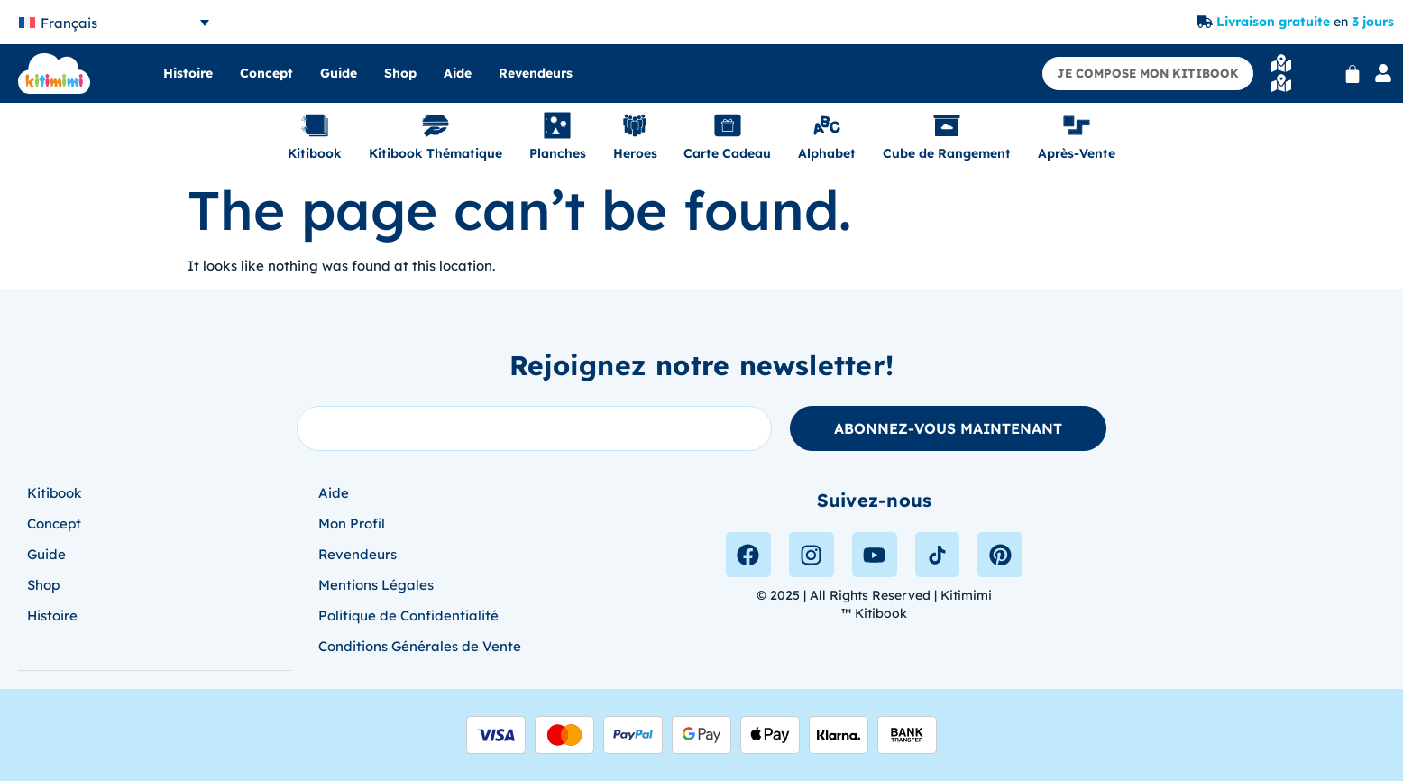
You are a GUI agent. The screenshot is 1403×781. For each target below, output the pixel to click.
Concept (266, 73)
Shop (400, 73)
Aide (458, 73)
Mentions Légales (376, 584)
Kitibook (54, 492)
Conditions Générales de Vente (419, 646)
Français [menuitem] (69, 23)
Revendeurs (536, 73)
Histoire (188, 73)
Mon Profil (351, 523)
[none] (114, 22)
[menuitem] (114, 22)
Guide (338, 73)
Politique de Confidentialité (408, 615)
